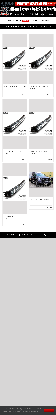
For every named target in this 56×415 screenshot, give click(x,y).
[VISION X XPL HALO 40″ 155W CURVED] (15, 124)
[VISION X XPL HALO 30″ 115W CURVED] (41, 59)
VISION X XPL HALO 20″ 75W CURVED (15, 87)
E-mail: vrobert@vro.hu (42, 235)
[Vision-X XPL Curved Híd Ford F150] (41, 180)
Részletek (24, 94)
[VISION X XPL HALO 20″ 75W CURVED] (15, 59)
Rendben (48, 410)
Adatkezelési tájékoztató (8, 413)
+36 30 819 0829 (26, 235)
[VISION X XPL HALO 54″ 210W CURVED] (15, 188)
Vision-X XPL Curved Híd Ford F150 (40, 199)
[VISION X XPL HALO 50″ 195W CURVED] (41, 124)
